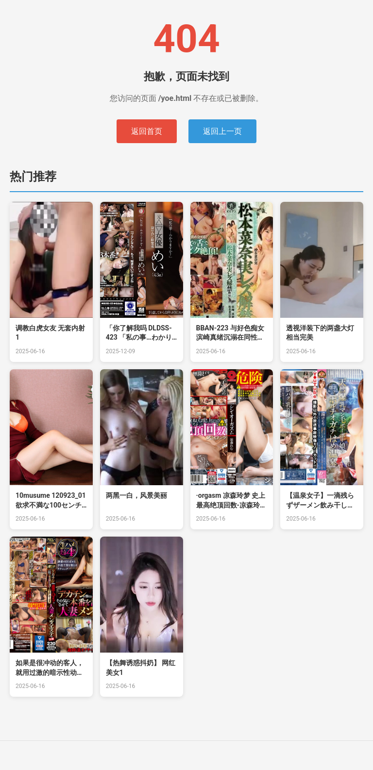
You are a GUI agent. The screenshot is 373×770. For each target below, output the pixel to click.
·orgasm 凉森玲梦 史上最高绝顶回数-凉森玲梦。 (231, 500)
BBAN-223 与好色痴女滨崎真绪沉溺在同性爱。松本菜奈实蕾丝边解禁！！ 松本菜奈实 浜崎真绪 (230, 333)
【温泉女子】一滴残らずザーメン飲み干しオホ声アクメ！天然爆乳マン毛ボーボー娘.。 (320, 500)
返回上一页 (222, 131)
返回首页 (146, 131)
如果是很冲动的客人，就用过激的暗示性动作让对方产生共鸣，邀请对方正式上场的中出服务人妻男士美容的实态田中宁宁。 (50, 668)
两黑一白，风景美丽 (136, 495)
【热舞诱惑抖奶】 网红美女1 (140, 667)
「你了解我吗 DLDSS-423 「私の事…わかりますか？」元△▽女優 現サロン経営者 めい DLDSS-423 (140, 333)
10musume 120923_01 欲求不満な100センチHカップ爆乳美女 (51, 500)
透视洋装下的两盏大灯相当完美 (320, 333)
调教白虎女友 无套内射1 (50, 333)
